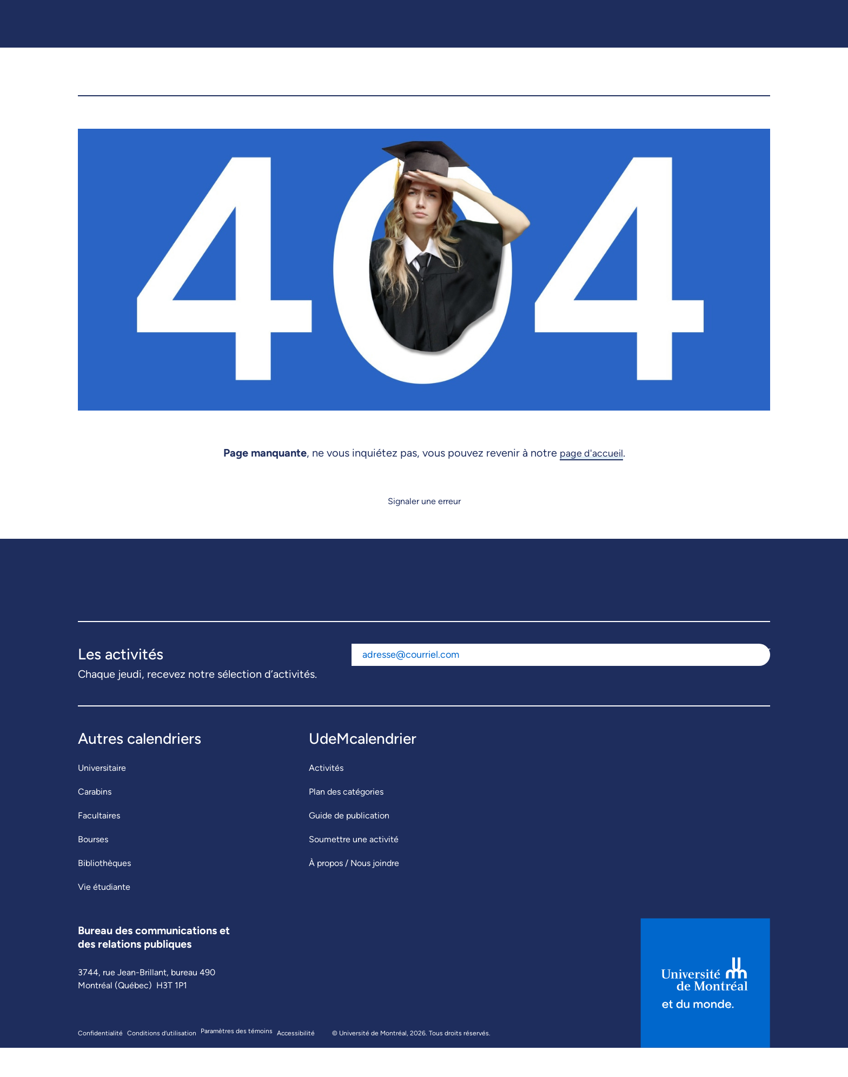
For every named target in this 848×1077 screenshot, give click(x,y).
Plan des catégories (346, 821)
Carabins (94, 821)
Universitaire (102, 797)
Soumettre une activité (354, 868)
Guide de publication (349, 845)
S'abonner (751, 679)
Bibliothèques (104, 892)
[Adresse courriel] (542, 684)
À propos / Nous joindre (354, 892)
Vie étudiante (104, 916)
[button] (753, 86)
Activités (326, 797)
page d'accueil (591, 481)
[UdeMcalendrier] (424, 86)
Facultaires (99, 845)
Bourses (93, 868)
